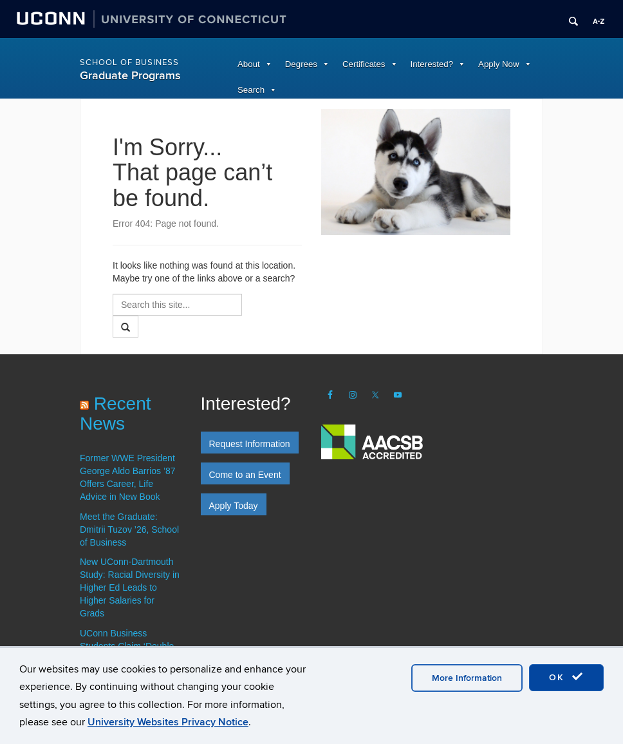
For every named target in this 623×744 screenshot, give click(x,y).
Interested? (432, 64)
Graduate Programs (130, 75)
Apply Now (498, 64)
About (248, 64)
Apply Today (233, 506)
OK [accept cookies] (566, 677)
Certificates (364, 64)
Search (251, 90)
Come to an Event (245, 475)
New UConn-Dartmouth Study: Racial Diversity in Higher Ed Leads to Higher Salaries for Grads (130, 587)
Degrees (301, 64)
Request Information (249, 444)
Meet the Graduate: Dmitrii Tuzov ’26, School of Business (129, 529)
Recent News (115, 414)
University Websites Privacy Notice (168, 722)
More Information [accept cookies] (467, 677)
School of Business (129, 62)
